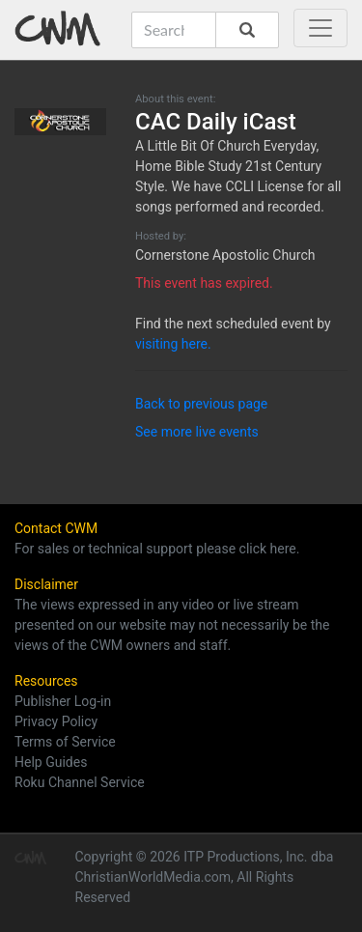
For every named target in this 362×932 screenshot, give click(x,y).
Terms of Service (65, 741)
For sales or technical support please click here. (156, 548)
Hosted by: (160, 236)
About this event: (175, 99)
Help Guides (50, 762)
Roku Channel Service (79, 782)
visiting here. (173, 344)
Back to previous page (201, 403)
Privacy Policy (55, 721)
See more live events (197, 431)
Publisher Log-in (62, 701)
